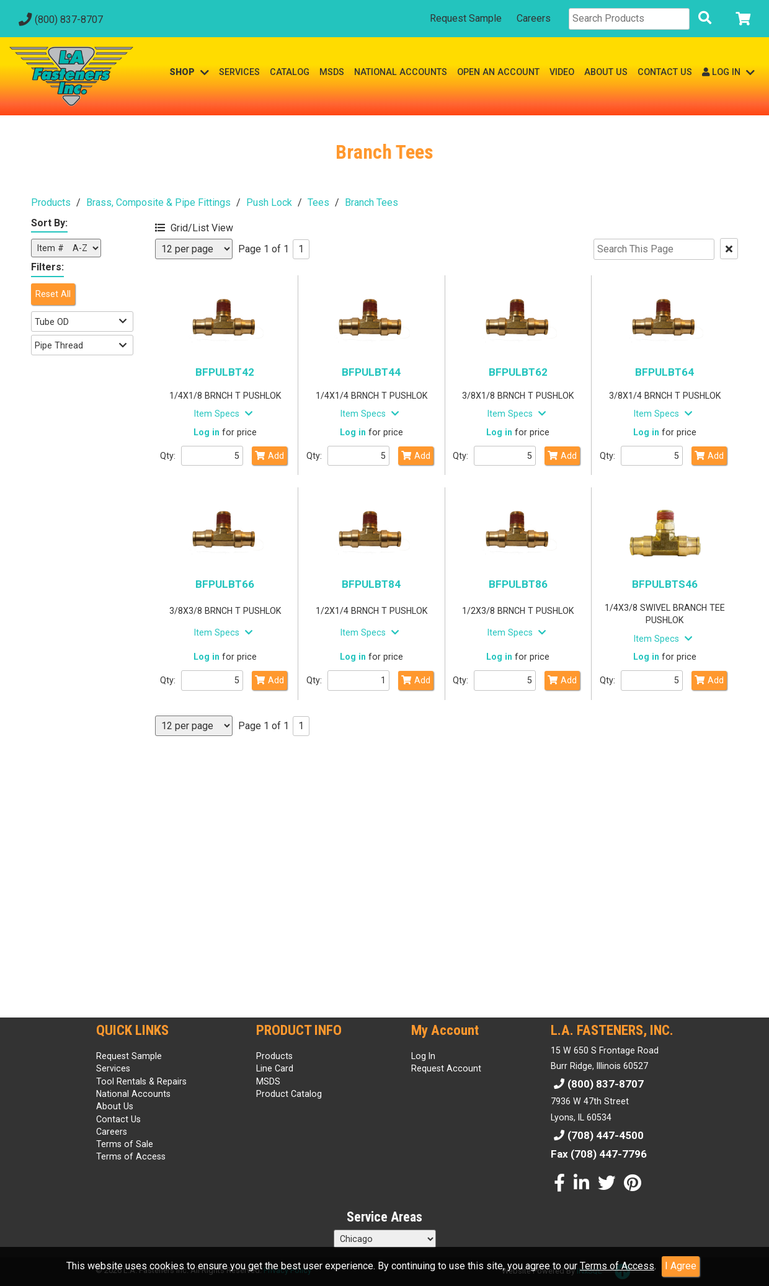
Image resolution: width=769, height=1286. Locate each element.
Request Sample (466, 18)
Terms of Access (617, 1266)
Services (113, 1068)
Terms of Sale (124, 1144)
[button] (214, 226)
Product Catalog (289, 1094)
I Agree (680, 1266)
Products (51, 202)
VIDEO (561, 72)
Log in (206, 432)
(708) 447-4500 (597, 1135)
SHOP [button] (189, 72)
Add (269, 456)
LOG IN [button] (728, 72)
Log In (423, 1056)
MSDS (331, 72)
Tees (318, 202)
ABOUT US (606, 72)
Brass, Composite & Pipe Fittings (158, 202)
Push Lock (269, 202)
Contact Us (118, 1119)
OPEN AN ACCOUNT (498, 72)
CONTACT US (665, 72)
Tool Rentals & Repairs (141, 1081)
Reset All (53, 294)
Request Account (446, 1068)
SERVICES (239, 72)
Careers (534, 18)
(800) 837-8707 (59, 19)
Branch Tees (371, 202)
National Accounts (133, 1094)
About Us (114, 1106)
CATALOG (289, 72)
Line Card (274, 1068)
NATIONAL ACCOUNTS (400, 72)
